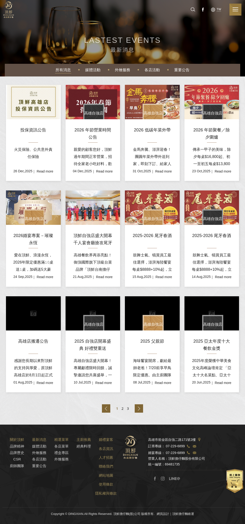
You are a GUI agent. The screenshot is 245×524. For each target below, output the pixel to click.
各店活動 (152, 70)
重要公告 (181, 70)
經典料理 (84, 452)
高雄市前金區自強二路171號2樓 (172, 446)
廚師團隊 (17, 472)
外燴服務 (122, 70)
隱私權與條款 (106, 499)
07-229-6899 (175, 452)
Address (199, 445)
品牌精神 (17, 452)
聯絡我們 (106, 472)
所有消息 (63, 70)
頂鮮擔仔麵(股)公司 (9, 9)
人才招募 (106, 463)
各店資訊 (106, 455)
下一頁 (139, 408)
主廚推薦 (84, 445)
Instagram (162, 484)
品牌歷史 (17, 459)
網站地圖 (106, 481)
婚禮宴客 (106, 445)
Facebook (205, 9)
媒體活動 (92, 70)
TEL (188, 452)
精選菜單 (61, 445)
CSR (17, 465)
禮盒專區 (61, 459)
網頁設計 (163, 520)
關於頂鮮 (17, 445)
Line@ (174, 484)
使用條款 (106, 490)
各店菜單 (61, 452)
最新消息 (39, 445)
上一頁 (106, 408)
